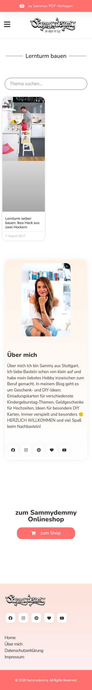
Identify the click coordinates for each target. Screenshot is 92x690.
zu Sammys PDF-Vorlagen (50, 6)
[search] (46, 84)
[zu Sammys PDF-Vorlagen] (22, 5)
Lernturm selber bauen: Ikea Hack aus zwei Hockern (22, 223)
